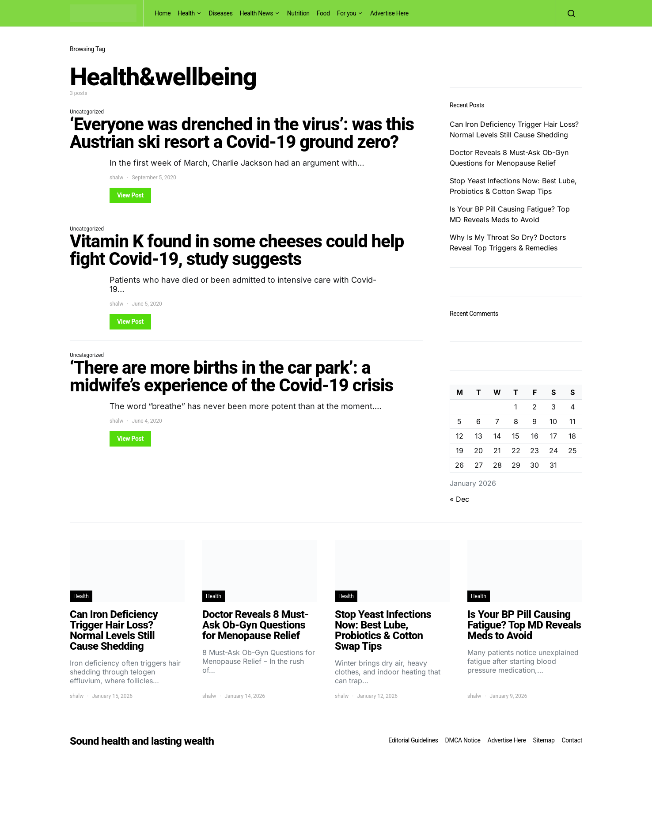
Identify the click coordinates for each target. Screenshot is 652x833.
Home (163, 13)
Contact (572, 740)
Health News (256, 13)
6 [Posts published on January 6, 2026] (478, 421)
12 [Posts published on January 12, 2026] (459, 436)
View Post (130, 195)
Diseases (221, 13)
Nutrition (298, 13)
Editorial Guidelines (413, 740)
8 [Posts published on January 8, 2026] (516, 421)
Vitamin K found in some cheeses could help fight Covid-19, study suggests (237, 250)
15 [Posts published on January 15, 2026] (515, 436)
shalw (116, 177)
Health (186, 13)
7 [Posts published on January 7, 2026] (497, 421)
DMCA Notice (463, 740)
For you (346, 13)
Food (323, 13)
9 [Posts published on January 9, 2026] (534, 421)
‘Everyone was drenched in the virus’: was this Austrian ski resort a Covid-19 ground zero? (242, 133)
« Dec (459, 499)
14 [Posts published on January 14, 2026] (497, 436)
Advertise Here (389, 13)
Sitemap (543, 740)
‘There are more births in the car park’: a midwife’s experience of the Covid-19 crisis (231, 376)
